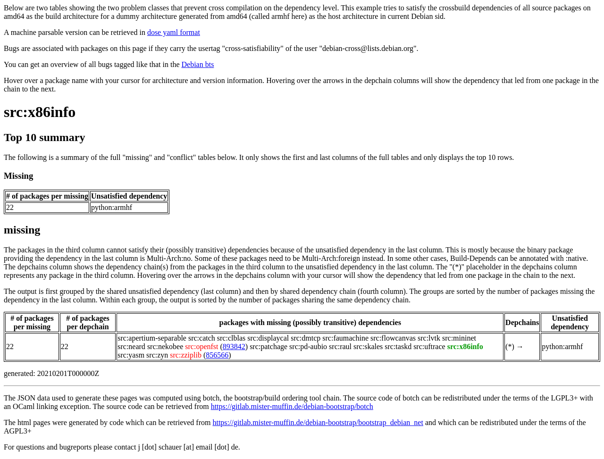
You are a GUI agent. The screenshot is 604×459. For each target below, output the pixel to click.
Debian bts (198, 64)
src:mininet (459, 338)
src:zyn (157, 355)
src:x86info (40, 111)
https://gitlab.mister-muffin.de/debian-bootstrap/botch (292, 406)
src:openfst (201, 346)
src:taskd (398, 346)
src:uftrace (429, 346)
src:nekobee (165, 346)
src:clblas (231, 338)
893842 (234, 346)
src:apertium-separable (151, 338)
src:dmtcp (305, 338)
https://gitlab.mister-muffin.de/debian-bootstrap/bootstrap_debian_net (317, 422)
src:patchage (268, 346)
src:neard (131, 346)
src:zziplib (185, 355)
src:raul (340, 346)
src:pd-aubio (308, 346)
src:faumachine (345, 338)
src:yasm (130, 355)
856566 (217, 355)
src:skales (368, 346)
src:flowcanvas (393, 338)
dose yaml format (173, 32)
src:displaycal (268, 338)
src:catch (201, 338)
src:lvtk (429, 338)
